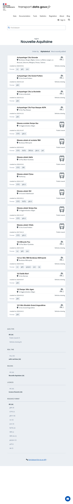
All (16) (12, 372)
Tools (35, 16)
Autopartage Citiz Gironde (27, 57)
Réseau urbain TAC (24, 191)
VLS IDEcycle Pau (23, 242)
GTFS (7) (12, 412)
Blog (68, 16)
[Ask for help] (67, 498)
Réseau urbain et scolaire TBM (29, 140)
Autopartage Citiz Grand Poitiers (30, 76)
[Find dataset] (36, 27)
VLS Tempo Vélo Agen (25, 289)
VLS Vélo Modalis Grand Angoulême (31, 305)
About (62, 16)
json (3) (12, 424)
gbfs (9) (12, 408)
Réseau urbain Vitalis (25, 225)
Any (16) (12, 356)
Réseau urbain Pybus (25, 174)
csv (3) (11, 420)
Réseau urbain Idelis (25, 157)
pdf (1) (12, 444)
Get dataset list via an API (37, 460)
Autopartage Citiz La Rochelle (29, 92)
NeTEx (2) (12, 428)
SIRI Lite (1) (13, 436)
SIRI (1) (12, 432)
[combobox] (36, 27)
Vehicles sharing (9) (16, 342)
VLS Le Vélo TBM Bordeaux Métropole (31, 258)
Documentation (24, 16)
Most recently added (58, 51)
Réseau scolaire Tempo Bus (27, 123)
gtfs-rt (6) (12, 416)
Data (14, 16)
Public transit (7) (15, 338)
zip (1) (11, 448)
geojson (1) (13, 440)
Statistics (43, 16)
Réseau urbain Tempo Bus (27, 208)
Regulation (53, 16)
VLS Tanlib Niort (23, 274)
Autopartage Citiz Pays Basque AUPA (31, 107)
